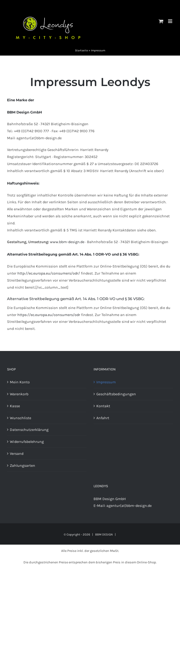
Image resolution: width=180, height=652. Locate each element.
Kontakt (103, 406)
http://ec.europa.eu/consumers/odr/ (48, 273)
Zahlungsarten (22, 465)
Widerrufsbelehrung (27, 441)
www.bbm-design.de (67, 242)
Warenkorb (19, 394)
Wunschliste (20, 418)
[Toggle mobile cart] (161, 21)
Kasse (15, 406)
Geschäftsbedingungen (116, 394)
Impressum (106, 382)
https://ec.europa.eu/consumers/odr (48, 315)
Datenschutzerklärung (29, 429)
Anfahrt (102, 418)
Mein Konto (20, 382)
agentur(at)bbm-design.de (129, 505)
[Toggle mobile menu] (170, 21)
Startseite (81, 50)
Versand (16, 453)
